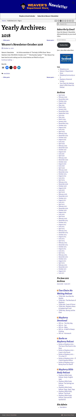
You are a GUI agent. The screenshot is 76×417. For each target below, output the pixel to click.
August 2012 (62, 261)
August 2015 (62, 224)
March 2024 (62, 119)
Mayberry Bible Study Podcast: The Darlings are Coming (66, 383)
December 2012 (63, 257)
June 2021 (61, 154)
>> (72, 21)
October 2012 (62, 259)
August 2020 (62, 164)
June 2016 (62, 214)
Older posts (5, 40)
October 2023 (63, 125)
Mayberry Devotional (62, 319)
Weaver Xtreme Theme (69, 415)
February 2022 (63, 146)
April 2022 (62, 143)
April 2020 (62, 168)
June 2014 (62, 238)
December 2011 (63, 267)
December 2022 (63, 135)
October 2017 (62, 198)
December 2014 (63, 232)
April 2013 (62, 253)
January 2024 (62, 121)
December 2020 (63, 160)
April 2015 (62, 228)
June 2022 (62, 141)
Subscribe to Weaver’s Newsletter (48, 16)
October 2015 (62, 222)
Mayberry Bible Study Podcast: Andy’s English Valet (66, 377)
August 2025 (62, 103)
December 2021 (63, 147)
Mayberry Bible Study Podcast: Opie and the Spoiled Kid (65, 397)
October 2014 (63, 234)
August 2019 (62, 176)
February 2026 (63, 97)
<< (56, 21)
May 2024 (62, 117)
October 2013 (62, 247)
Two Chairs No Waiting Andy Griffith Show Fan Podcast (67, 85)
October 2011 (62, 269)
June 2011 (61, 273)
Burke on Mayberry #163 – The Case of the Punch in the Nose (67, 346)
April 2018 (62, 192)
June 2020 (62, 166)
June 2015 (61, 226)
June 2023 (62, 129)
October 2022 (63, 137)
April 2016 (62, 216)
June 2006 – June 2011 (63, 284)
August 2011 (62, 271)
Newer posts (51, 40)
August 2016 (62, 212)
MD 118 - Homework (65, 333)
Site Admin (63, 407)
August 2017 (62, 200)
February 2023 (63, 133)
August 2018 (62, 188)
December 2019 (63, 172)
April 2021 (62, 156)
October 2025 (63, 101)
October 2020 (63, 162)
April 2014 (62, 241)
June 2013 (61, 251)
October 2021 (62, 149)
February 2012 (63, 265)
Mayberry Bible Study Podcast (65, 371)
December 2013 (63, 245)
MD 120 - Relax (63, 327)
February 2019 (63, 182)
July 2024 (61, 115)
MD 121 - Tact (63, 325)
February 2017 (63, 206)
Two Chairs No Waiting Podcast (65, 292)
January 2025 (62, 109)
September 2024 (64, 113)
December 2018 (63, 184)
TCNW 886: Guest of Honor (67, 304)
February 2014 (63, 243)
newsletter (6, 73)
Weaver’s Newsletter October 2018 (22, 44)
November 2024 (63, 111)
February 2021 (63, 158)
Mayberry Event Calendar (27, 16)
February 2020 (63, 170)
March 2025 (62, 107)
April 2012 (62, 263)
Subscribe (64, 45)
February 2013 (63, 255)
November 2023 (63, 123)
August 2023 (62, 127)
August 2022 (62, 139)
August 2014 (62, 236)
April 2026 (62, 95)
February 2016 (63, 218)
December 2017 (63, 196)
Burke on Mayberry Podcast (65, 340)
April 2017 (62, 204)
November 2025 (63, 99)
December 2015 (63, 220)
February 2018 (63, 194)
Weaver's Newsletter (11, 415)
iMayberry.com (64, 69)
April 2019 (62, 180)
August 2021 (62, 152)
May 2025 (61, 105)
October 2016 (63, 210)
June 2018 (62, 190)
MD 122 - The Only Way (66, 323)
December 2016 (63, 208)
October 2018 (63, 186)
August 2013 (62, 249)
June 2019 (62, 178)
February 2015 (63, 230)
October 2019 (63, 174)
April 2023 (62, 131)
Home (4, 21)
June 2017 (61, 202)
